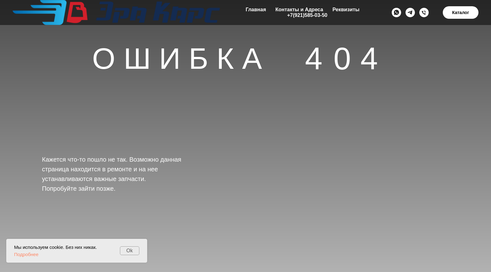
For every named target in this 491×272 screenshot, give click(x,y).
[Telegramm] (410, 12)
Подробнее (26, 254)
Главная (256, 9)
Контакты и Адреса (299, 9)
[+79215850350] (424, 12)
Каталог (460, 12)
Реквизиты (346, 9)
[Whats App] (396, 12)
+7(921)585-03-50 (307, 15)
